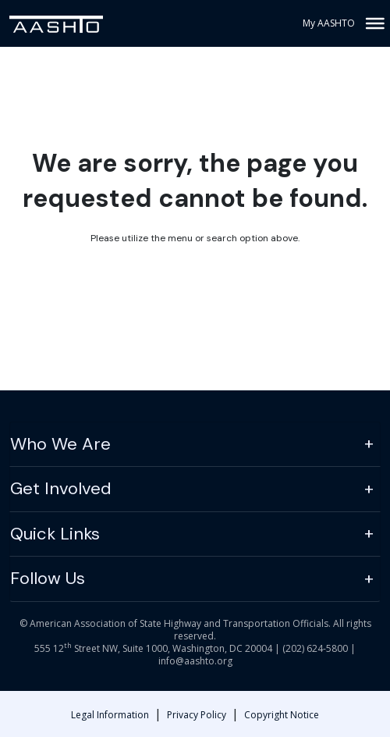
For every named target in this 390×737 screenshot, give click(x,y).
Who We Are (60, 444)
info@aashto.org (195, 661)
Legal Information (110, 714)
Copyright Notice (281, 714)
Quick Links (55, 533)
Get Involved (61, 488)
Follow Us (47, 578)
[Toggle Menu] (373, 23)
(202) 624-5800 (315, 648)
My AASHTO (329, 23)
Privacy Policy (196, 714)
